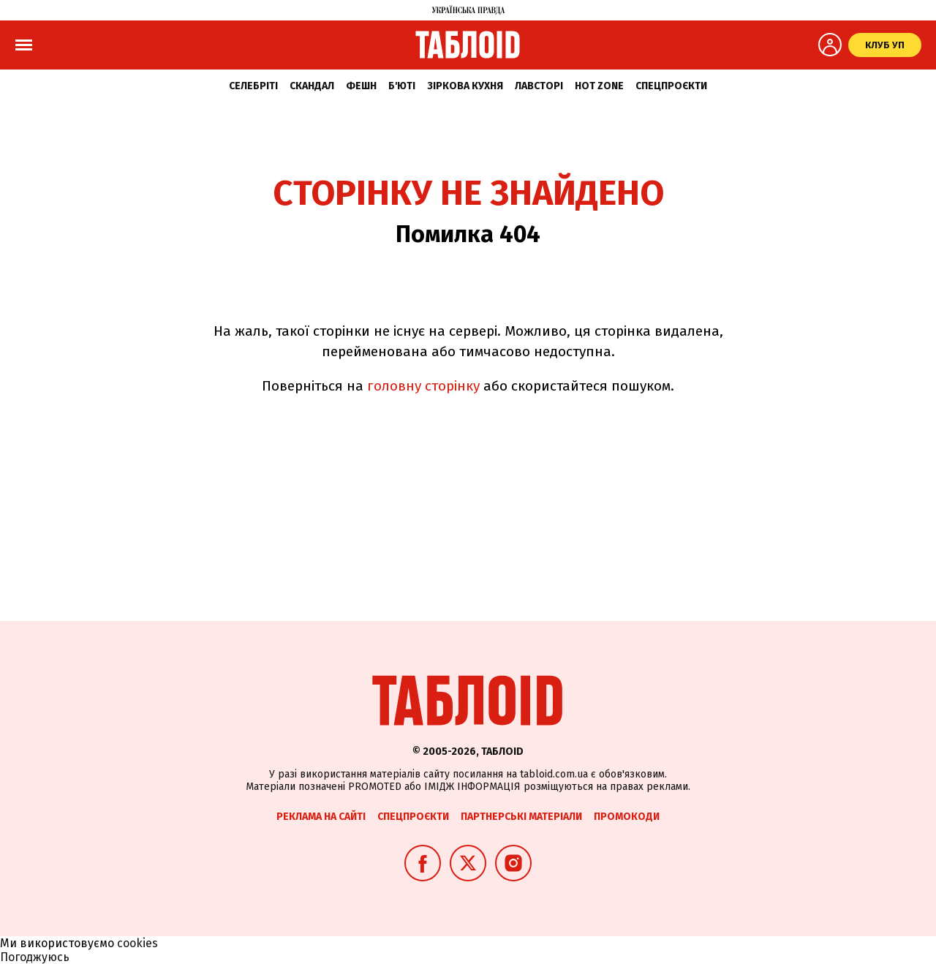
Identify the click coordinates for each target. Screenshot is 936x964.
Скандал (312, 86)
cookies (137, 943)
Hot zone (599, 86)
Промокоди (627, 816)
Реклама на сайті (321, 816)
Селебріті (253, 86)
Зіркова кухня (465, 86)
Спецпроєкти (671, 86)
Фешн (361, 86)
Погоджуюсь (34, 957)
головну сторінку (423, 385)
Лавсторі (539, 86)
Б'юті (401, 86)
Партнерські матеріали (521, 816)
